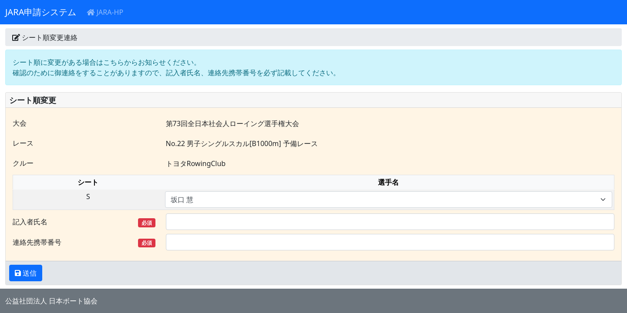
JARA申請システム (40, 12)
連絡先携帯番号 (84, 242)
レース (23, 143)
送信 (29, 273)
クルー (23, 163)
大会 (20, 123)
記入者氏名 (84, 222)
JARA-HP (105, 12)
